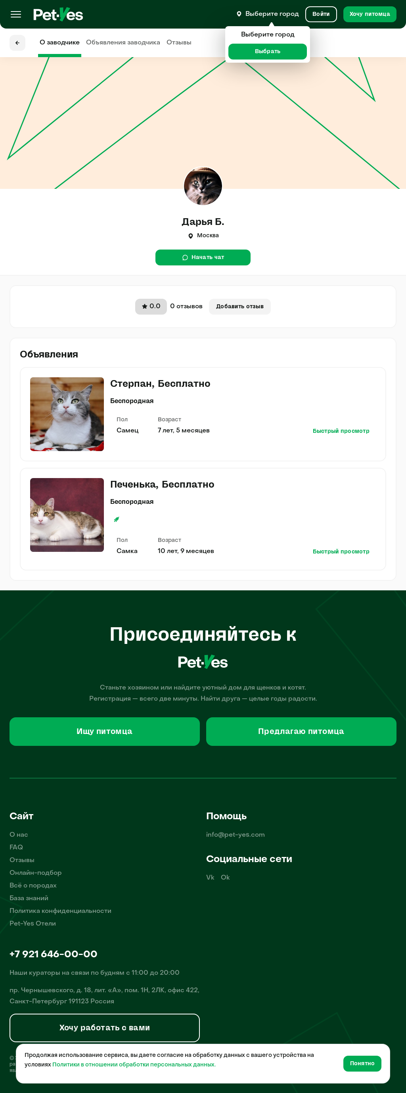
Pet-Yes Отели (33, 924)
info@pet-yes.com (235, 835)
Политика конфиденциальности (60, 911)
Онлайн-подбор (36, 873)
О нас (19, 835)
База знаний (29, 898)
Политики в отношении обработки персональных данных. (134, 1065)
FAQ (16, 848)
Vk (210, 878)
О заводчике (60, 43)
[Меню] (15, 14)
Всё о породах (33, 886)
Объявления (123, 43)
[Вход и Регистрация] (321, 14)
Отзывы (179, 43)
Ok (225, 878)
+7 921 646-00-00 (54, 955)
